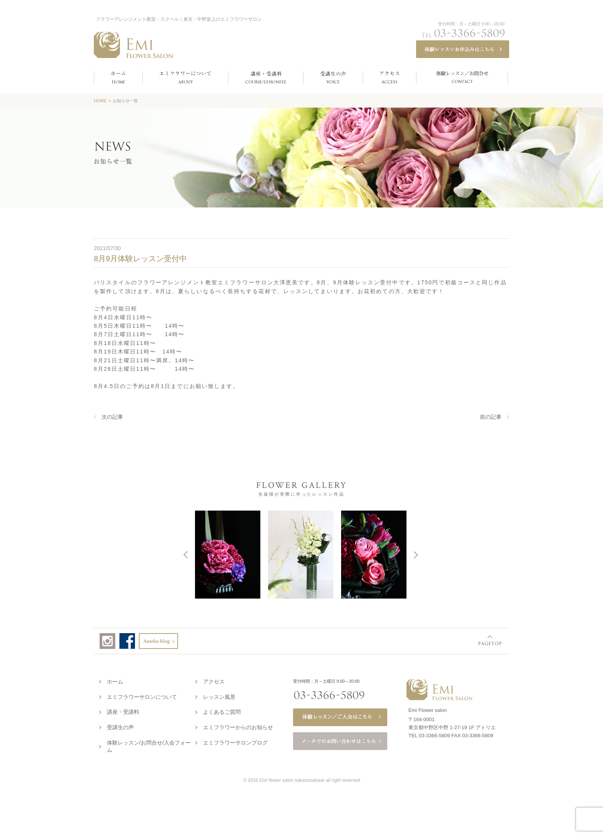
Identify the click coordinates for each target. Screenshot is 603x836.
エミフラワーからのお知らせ (238, 726)
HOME (100, 100)
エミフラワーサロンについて (142, 695)
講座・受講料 (123, 710)
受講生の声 (120, 726)
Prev (79, 554)
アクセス (214, 680)
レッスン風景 (219, 695)
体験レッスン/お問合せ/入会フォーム (149, 745)
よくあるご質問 (222, 710)
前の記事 (490, 417)
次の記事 (112, 417)
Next (522, 554)
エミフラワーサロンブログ (235, 741)
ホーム (115, 680)
